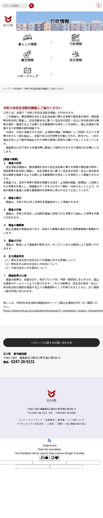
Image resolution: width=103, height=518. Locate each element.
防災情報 (76, 56)
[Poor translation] (55, 458)
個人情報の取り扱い (76, 423)
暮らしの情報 (27, 40)
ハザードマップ (27, 72)
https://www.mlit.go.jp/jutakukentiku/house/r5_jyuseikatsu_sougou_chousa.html (53, 310)
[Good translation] (44, 458)
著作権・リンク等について (71, 419)
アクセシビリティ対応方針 (30, 423)
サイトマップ (35, 419)
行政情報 (76, 40)
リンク (21, 419)
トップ (6, 88)
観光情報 (27, 56)
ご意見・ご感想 (55, 423)
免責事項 (49, 419)
